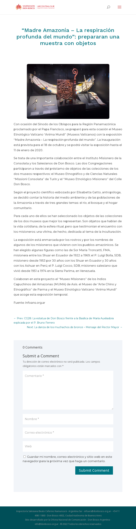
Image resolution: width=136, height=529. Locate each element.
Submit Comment (94, 470)
